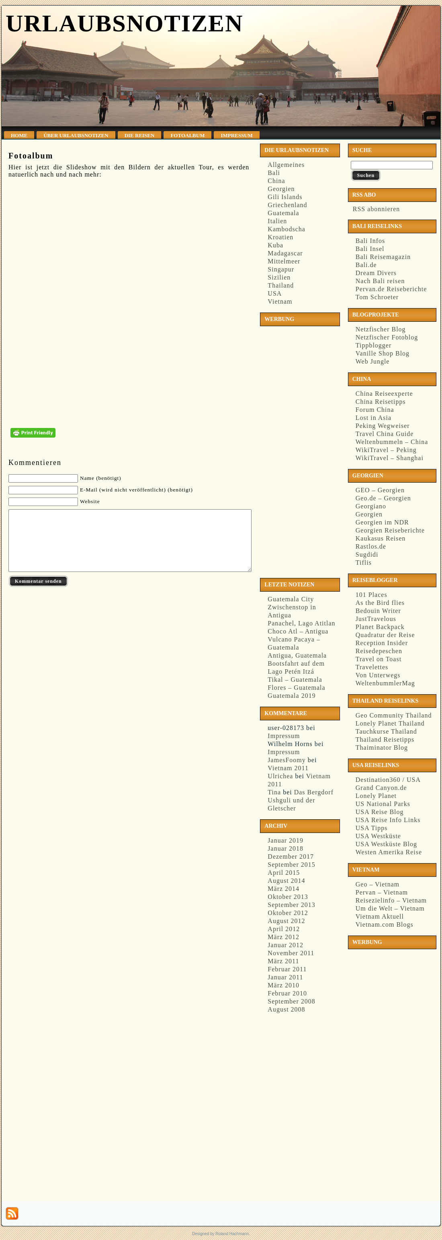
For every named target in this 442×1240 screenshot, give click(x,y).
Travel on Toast (378, 659)
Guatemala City (291, 599)
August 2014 (286, 880)
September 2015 (291, 864)
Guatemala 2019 (291, 695)
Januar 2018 (285, 848)
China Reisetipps (381, 401)
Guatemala (283, 213)
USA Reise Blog (380, 811)
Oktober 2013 (288, 896)
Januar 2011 (285, 977)
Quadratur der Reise (385, 634)
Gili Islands (285, 196)
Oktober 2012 (288, 912)
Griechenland (287, 205)
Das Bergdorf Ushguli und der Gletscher (301, 800)
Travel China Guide (385, 433)
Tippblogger (374, 345)
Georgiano (371, 506)
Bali (274, 172)
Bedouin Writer (378, 610)
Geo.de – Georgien (383, 498)
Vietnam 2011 (288, 768)
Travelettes (372, 667)
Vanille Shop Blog (382, 353)
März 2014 (283, 888)
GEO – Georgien (380, 490)
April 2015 (284, 872)
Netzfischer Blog (381, 329)
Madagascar (285, 253)
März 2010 (283, 985)
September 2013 (291, 904)
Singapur (281, 269)
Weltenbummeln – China (392, 441)
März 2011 (283, 961)
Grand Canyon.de (381, 787)
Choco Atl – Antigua (298, 631)
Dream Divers (376, 272)
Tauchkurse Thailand (386, 731)
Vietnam (280, 301)
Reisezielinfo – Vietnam (391, 900)
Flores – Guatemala (296, 687)
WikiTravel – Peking (386, 449)
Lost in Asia (373, 417)
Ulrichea (280, 776)
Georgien (281, 188)
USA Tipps (372, 828)
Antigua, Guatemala (297, 655)
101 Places (371, 594)
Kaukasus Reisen (381, 538)
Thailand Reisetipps (385, 739)
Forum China (375, 409)
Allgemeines (286, 164)
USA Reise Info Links (388, 819)
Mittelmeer (284, 261)
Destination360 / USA (388, 779)
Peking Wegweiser (383, 425)
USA (275, 293)
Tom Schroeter (377, 297)
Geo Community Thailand (394, 715)
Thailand (281, 285)
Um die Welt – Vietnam (390, 908)
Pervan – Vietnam (382, 892)
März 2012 (283, 937)
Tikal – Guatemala (295, 679)
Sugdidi (367, 554)
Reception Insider (382, 643)
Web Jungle (373, 361)
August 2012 (286, 920)
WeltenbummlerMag (385, 683)
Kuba (275, 245)
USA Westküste (378, 836)
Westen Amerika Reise (389, 852)
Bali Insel (370, 248)
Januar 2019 (285, 840)
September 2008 (291, 1001)
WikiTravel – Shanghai (390, 457)
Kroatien (280, 237)
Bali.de (366, 264)
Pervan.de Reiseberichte (391, 289)
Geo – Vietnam (378, 884)
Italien (277, 221)
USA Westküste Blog (386, 844)
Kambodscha (286, 229)
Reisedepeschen (379, 651)
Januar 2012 (285, 945)
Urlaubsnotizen (124, 23)
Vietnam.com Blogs (384, 924)
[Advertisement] (295, 450)
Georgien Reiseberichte (390, 530)
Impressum (284, 735)
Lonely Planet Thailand (390, 723)
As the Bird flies (380, 602)
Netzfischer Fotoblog (387, 337)
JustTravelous (376, 618)
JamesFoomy (286, 760)
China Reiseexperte (384, 393)
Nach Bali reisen (380, 281)
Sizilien (279, 277)
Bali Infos (370, 240)
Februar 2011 (287, 969)
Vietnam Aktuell (380, 916)
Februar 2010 (287, 993)
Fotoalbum (30, 155)
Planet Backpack (380, 626)
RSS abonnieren (375, 209)
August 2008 (286, 1009)
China (276, 180)
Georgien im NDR (382, 522)
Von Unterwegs (378, 675)
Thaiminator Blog (382, 747)
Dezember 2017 (291, 856)
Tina (274, 792)
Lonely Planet (376, 795)
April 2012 (284, 928)
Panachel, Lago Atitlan (301, 623)
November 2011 (291, 953)
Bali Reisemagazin (383, 256)
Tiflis (364, 562)
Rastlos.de (371, 546)
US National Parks (383, 803)
